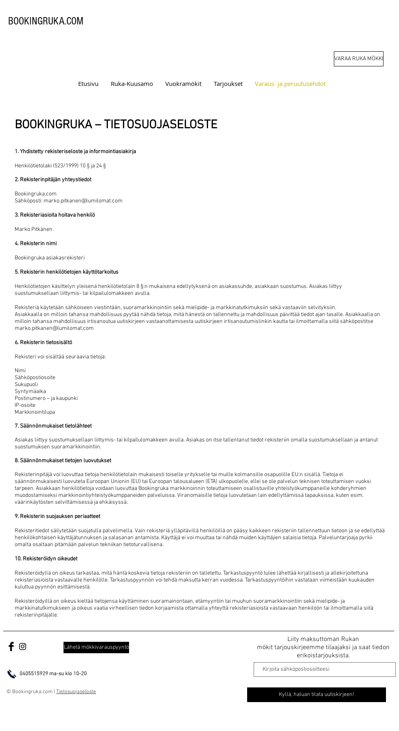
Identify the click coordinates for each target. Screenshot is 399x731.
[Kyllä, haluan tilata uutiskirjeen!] (316, 694)
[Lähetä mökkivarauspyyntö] (96, 647)
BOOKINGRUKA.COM (45, 21)
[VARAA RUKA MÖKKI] (359, 58)
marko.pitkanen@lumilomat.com (83, 201)
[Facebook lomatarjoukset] (11, 646)
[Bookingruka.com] (22, 646)
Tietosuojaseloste (76, 692)
